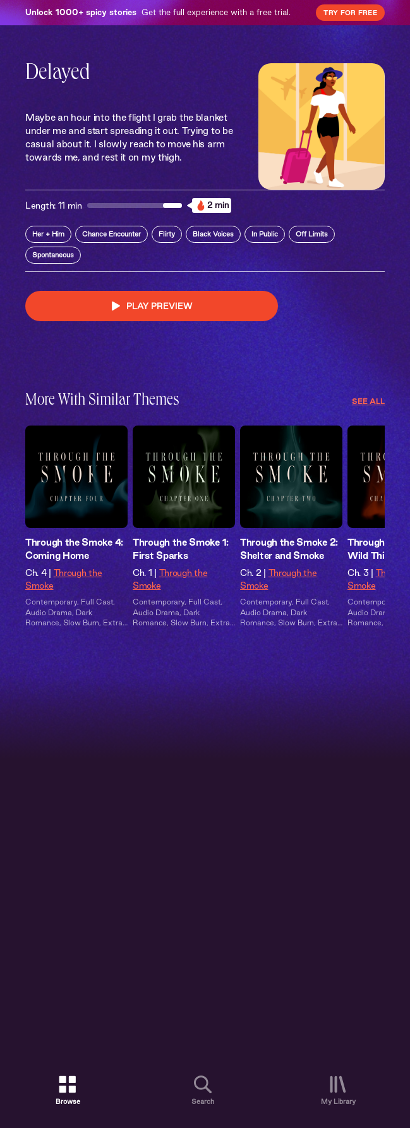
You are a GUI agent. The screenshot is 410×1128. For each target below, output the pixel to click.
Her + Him (48, 234)
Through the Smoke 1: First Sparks (181, 549)
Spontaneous (53, 255)
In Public (264, 234)
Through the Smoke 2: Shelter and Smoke (289, 549)
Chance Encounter (111, 234)
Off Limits (312, 234)
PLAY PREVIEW (152, 306)
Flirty (167, 234)
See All (368, 401)
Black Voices (213, 234)
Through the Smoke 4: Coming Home (74, 549)
